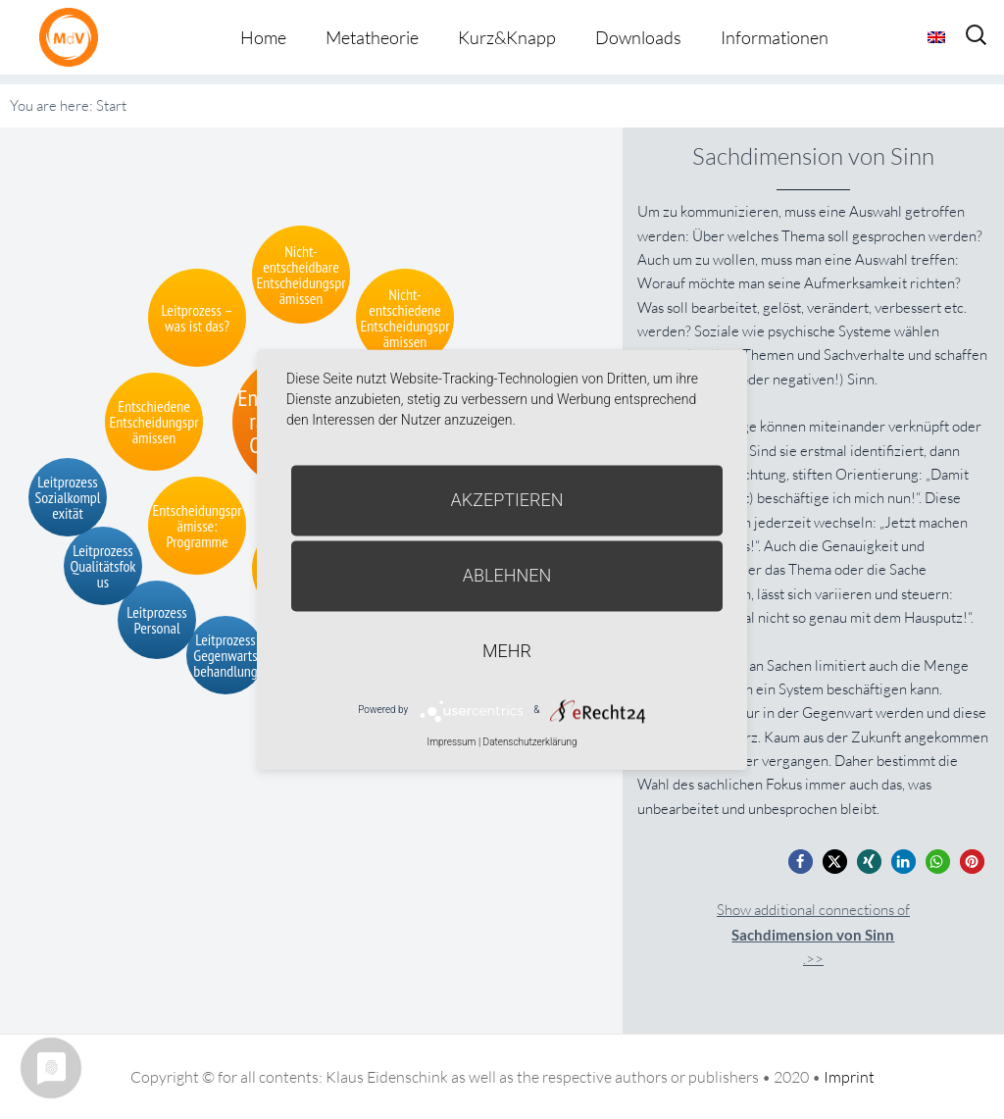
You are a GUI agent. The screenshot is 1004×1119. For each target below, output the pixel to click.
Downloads (638, 37)
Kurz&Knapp (507, 37)
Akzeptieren (507, 499)
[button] (800, 861)
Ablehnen (507, 575)
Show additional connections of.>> (813, 934)
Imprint (849, 1077)
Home (263, 37)
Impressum (451, 742)
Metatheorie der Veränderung (73, 37)
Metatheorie (372, 37)
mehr (506, 650)
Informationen (774, 37)
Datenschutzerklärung (530, 742)
